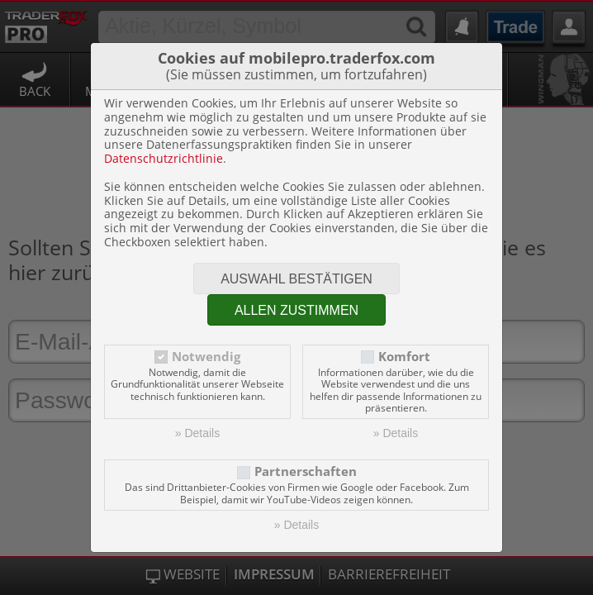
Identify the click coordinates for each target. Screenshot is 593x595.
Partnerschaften (305, 471)
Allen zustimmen (296, 310)
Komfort (404, 356)
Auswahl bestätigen (296, 279)
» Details (197, 433)
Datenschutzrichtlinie (163, 158)
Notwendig (206, 356)
